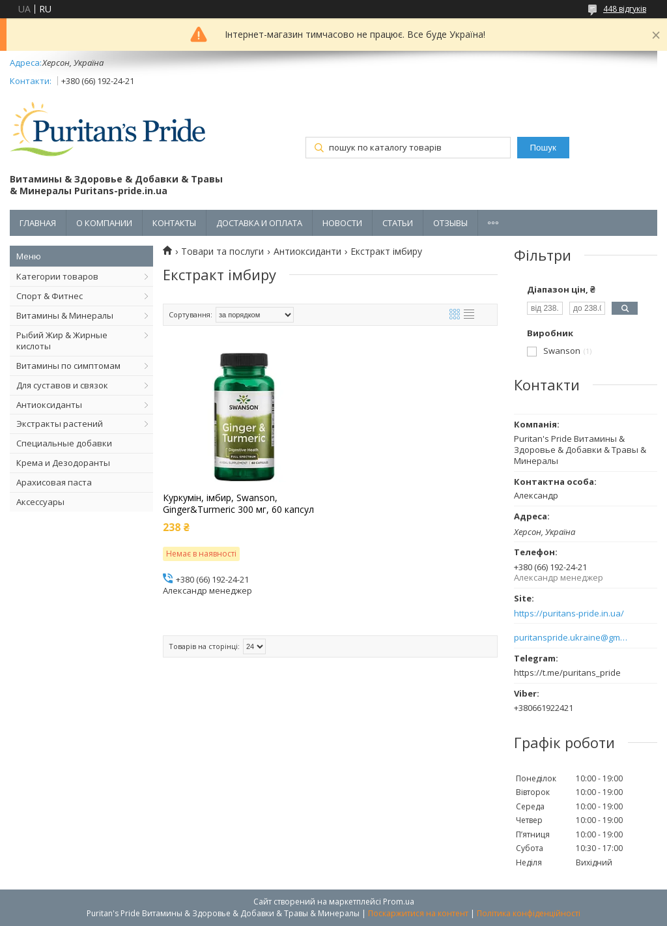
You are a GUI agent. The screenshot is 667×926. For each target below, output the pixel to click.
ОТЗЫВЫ (450, 223)
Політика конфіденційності (528, 913)
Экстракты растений (59, 423)
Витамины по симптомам (68, 365)
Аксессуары (40, 502)
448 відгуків (624, 8)
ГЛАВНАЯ (38, 223)
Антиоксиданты (49, 405)
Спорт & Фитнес (49, 296)
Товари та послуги (222, 251)
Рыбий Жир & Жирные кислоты (61, 340)
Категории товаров (57, 276)
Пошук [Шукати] (543, 147)
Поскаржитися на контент (418, 913)
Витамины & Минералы (64, 315)
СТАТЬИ (397, 223)
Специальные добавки (64, 443)
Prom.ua (398, 901)
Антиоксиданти (307, 251)
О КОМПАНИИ (104, 223)
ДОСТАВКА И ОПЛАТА (259, 223)
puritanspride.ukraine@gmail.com (571, 637)
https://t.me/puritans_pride (567, 672)
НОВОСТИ (342, 223)
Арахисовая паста (54, 482)
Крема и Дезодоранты (63, 463)
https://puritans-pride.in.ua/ (569, 613)
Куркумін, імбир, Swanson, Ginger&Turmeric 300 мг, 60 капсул (238, 503)
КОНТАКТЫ (174, 223)
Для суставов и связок (62, 385)
